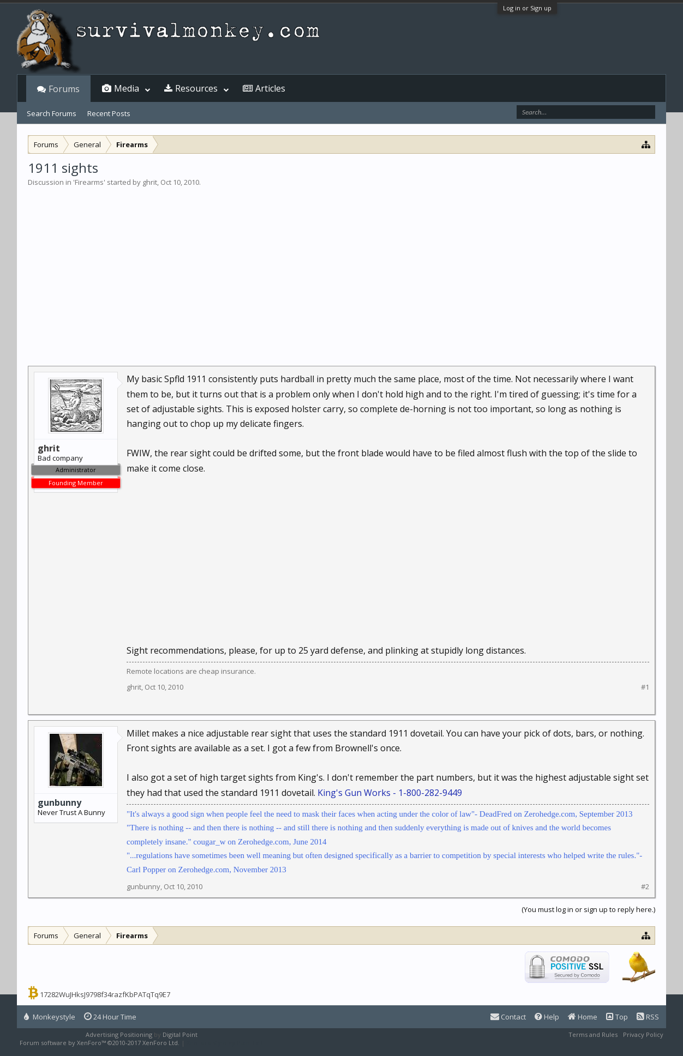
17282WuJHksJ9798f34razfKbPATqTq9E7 (105, 994)
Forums (64, 89)
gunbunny (59, 802)
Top (617, 1017)
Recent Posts (108, 113)
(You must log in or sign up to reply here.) (588, 909)
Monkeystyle (49, 1017)
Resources (196, 88)
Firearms (89, 182)
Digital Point (180, 1034)
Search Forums (51, 113)
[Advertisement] (341, 269)
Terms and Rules (593, 1034)
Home (582, 1017)
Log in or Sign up (527, 8)
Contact (508, 1017)
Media (126, 88)
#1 (645, 687)
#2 (645, 886)
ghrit (149, 182)
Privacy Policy (643, 1034)
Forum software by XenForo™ (99, 1043)
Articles (270, 88)
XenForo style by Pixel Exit (225, 1043)
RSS (648, 1017)
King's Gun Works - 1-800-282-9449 (389, 793)
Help (547, 1017)
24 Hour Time (110, 1017)
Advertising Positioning (119, 1034)
